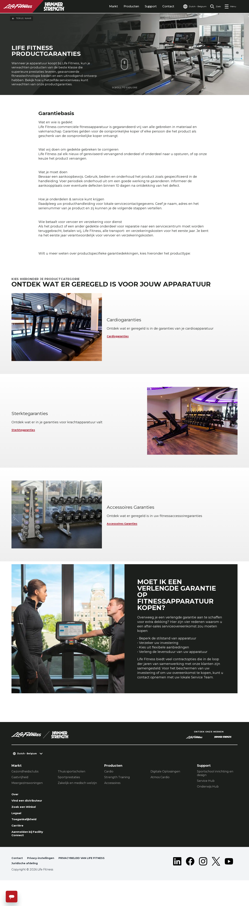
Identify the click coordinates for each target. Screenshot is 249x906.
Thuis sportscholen (71, 790)
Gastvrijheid (19, 796)
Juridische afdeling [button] (26, 888)
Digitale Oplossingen (165, 790)
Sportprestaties (69, 796)
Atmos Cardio (160, 796)
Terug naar (21, 18)
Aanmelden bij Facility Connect (30, 857)
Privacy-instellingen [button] (43, 883)
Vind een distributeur (29, 821)
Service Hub (206, 800)
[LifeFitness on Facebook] (190, 887)
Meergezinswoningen (27, 802)
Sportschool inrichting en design (215, 792)
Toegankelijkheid (26, 842)
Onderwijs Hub (208, 805)
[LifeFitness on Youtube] (229, 887)
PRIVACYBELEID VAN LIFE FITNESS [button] (89, 883)
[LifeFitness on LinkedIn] (177, 887)
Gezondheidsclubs (24, 790)
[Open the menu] (230, 6)
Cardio (108, 790)
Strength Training (117, 796)
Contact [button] (17, 883)
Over (15, 814)
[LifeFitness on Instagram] (203, 887)
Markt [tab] (106, 6)
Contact (161, 6)
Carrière (18, 848)
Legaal (17, 835)
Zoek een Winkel (26, 828)
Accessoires (112, 802)
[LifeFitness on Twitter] (216, 887)
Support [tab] (144, 6)
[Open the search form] (214, 6)
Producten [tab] (124, 6)
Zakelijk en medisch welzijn (77, 802)
